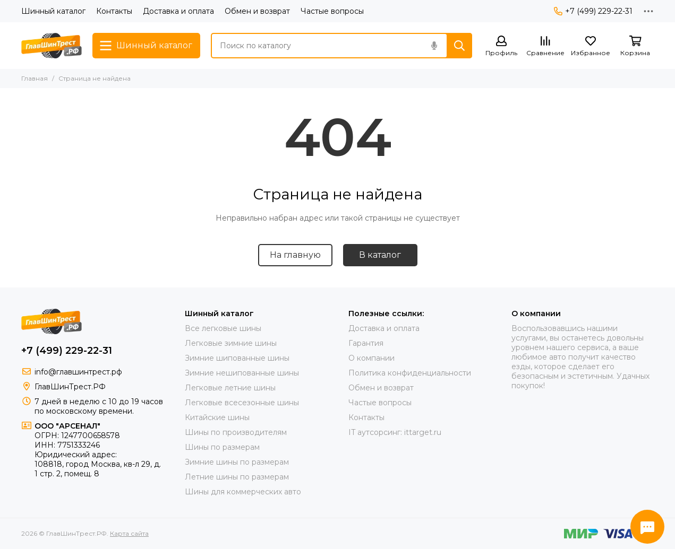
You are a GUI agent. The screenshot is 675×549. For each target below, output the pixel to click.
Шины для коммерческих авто (243, 491)
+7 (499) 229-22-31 (593, 11)
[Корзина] (635, 46)
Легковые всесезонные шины (242, 402)
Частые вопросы (332, 11)
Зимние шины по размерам (237, 462)
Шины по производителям (236, 432)
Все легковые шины (223, 328)
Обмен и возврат (257, 11)
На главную (295, 255)
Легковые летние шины (230, 388)
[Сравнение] (545, 46)
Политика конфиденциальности (409, 373)
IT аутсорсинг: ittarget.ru (394, 432)
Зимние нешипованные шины (242, 373)
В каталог (380, 255)
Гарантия (365, 343)
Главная (34, 78)
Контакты (114, 11)
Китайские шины (217, 417)
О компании (371, 358)
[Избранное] (590, 46)
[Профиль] (501, 46)
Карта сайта (129, 533)
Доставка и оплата (178, 11)
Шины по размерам (222, 447)
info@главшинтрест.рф (78, 372)
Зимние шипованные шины (237, 358)
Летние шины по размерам (237, 477)
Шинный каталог (53, 11)
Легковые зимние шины (231, 343)
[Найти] (459, 45)
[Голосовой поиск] (434, 45)
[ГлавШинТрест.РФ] (51, 45)
